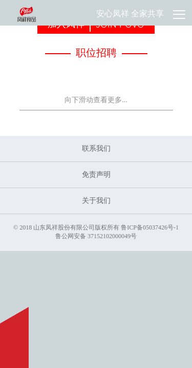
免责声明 (96, 174)
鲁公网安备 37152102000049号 (96, 236)
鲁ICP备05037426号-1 (150, 227)
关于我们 (96, 200)
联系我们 (96, 148)
